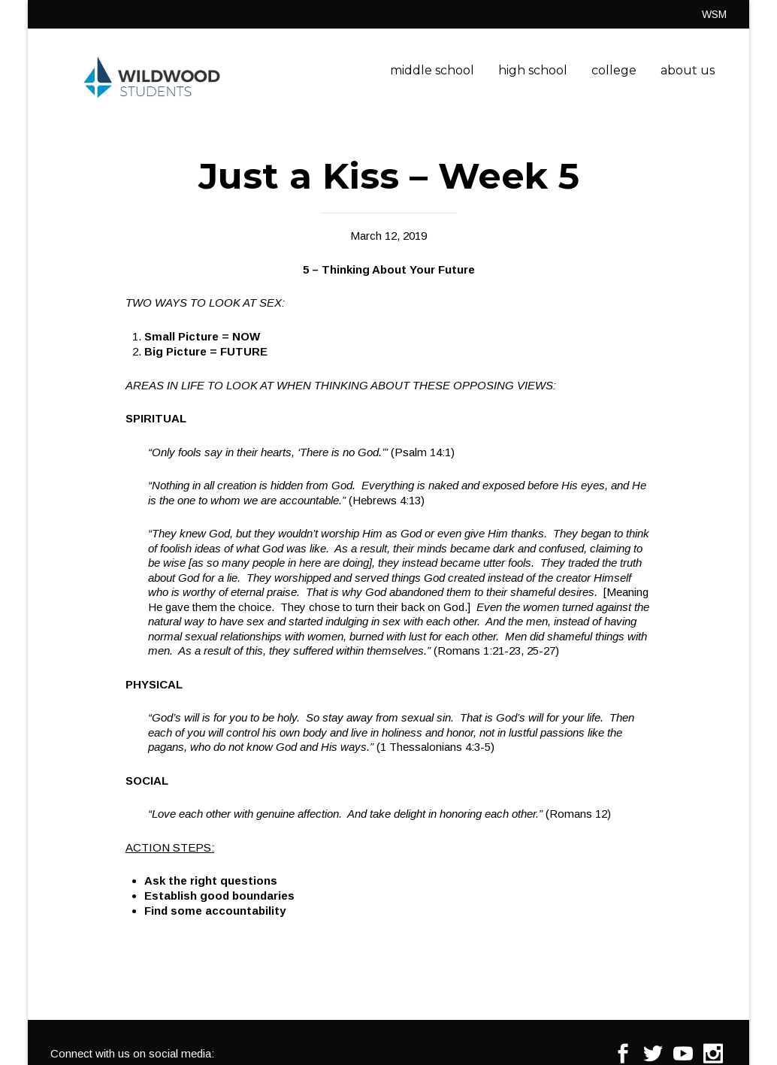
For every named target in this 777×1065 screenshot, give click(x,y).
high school (532, 70)
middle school (432, 70)
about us (688, 70)
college (613, 70)
